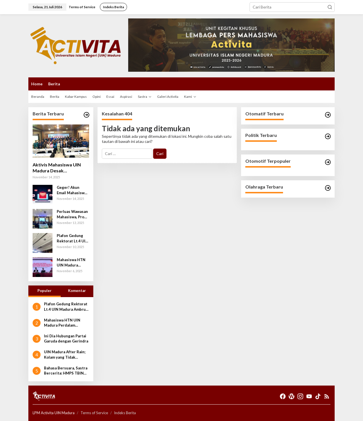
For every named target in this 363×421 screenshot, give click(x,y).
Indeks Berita (125, 413)
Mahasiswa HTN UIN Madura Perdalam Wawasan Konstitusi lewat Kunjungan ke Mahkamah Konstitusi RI (71, 262)
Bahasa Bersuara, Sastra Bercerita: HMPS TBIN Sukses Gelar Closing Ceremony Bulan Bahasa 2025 (65, 371)
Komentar (77, 290)
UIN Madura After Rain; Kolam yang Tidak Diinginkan (64, 354)
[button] (330, 7)
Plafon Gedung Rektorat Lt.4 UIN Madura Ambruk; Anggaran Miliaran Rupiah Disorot (72, 238)
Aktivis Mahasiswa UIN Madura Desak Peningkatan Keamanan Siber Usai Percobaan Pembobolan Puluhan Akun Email (61, 168)
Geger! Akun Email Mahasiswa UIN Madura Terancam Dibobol (71, 190)
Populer (44, 290)
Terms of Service (94, 413)
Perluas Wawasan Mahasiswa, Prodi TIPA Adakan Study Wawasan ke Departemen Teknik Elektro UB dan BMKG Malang (73, 214)
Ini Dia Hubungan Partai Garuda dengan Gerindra (66, 338)
